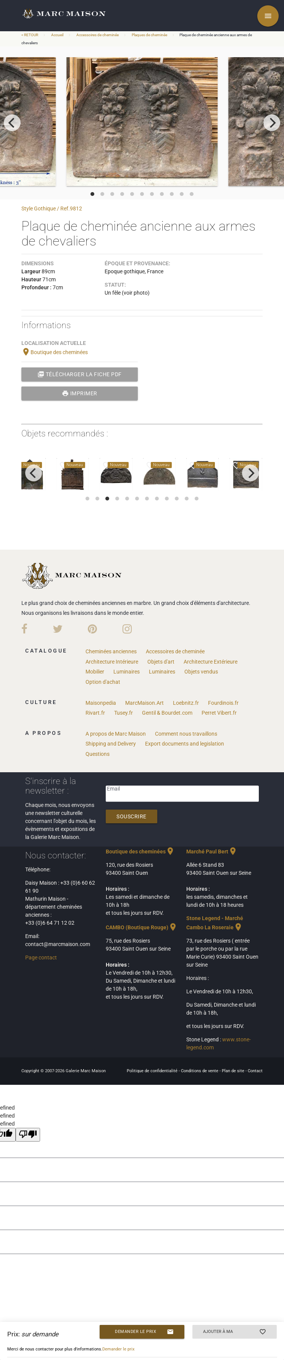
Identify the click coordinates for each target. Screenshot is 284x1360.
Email (113, 789)
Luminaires (126, 672)
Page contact (41, 957)
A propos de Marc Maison (116, 734)
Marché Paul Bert (211, 851)
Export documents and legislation (184, 744)
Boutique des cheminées (54, 352)
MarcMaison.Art (144, 703)
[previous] (12, 122)
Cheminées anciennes (111, 651)
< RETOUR (30, 35)
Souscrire (131, 816)
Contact (255, 1070)
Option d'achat (103, 682)
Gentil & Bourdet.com (167, 713)
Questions (98, 754)
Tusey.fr (123, 713)
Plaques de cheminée (149, 35)
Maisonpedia (101, 703)
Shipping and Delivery (111, 744)
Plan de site (233, 1070)
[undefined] (28, 1135)
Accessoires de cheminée (97, 35)
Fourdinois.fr (223, 703)
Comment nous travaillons (186, 734)
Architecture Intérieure (112, 662)
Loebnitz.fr (186, 703)
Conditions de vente (200, 1070)
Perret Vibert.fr (219, 713)
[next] (271, 122)
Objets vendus (201, 672)
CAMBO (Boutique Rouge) (142, 927)
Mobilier (95, 672)
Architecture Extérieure (210, 662)
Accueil (57, 35)
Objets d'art (160, 662)
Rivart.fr (95, 713)
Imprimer (79, 393)
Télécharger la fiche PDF (79, 374)
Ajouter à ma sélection (234, 1332)
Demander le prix (144, 1332)
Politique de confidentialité (153, 1070)
